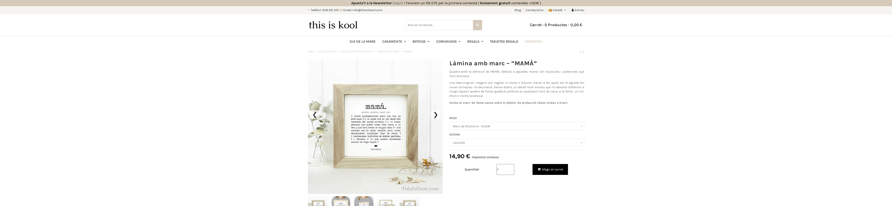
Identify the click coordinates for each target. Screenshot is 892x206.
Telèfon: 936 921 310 (324, 10)
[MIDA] (516, 126)
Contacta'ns (535, 10)
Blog (518, 10)
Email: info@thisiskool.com (362, 10)
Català (557, 10)
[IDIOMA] (516, 142)
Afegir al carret (550, 169)
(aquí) (398, 3)
